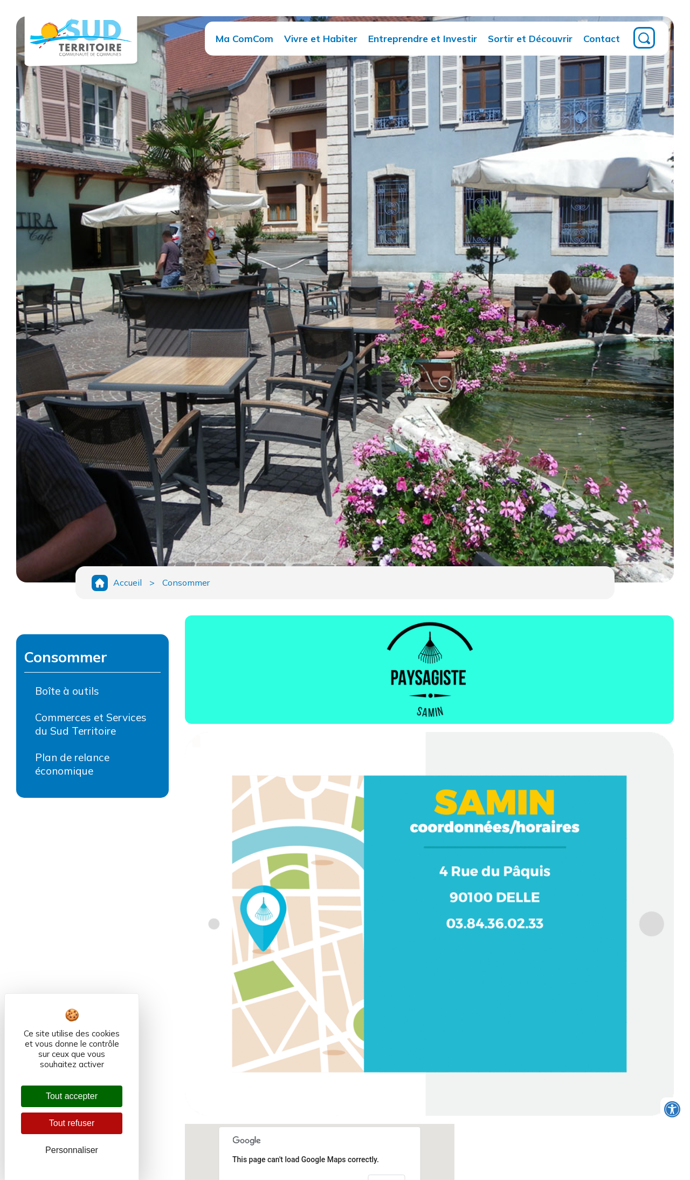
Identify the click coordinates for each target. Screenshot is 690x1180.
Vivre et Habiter (320, 38)
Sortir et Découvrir (530, 38)
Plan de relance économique (72, 764)
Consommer (186, 582)
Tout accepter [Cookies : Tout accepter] (72, 1096)
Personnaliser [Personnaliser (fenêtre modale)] (71, 1150)
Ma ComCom (244, 38)
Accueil (127, 582)
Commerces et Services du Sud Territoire (91, 724)
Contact (601, 38)
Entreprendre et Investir (422, 38)
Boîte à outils (67, 690)
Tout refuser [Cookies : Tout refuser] (71, 1123)
